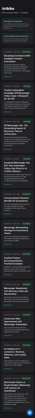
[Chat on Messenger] (30, 413)
